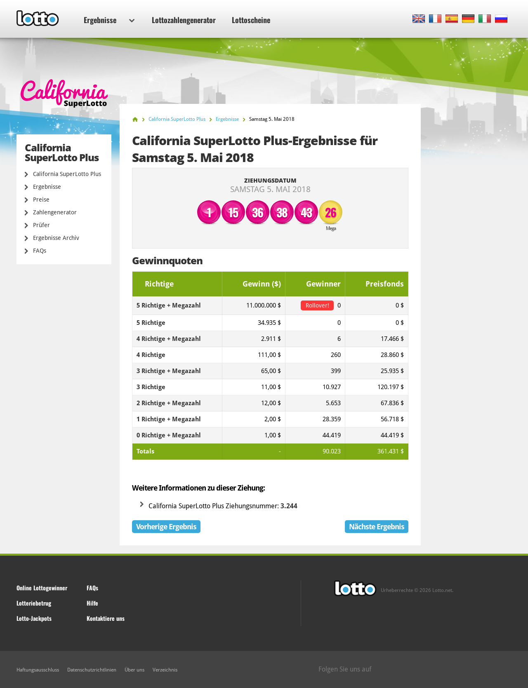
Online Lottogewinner (41, 587)
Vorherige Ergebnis (166, 526)
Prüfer (41, 225)
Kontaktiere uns (106, 618)
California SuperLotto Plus (67, 174)
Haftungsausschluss (37, 670)
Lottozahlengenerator (184, 19)
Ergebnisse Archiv (56, 238)
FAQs (39, 250)
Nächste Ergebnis (376, 526)
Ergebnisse (109, 19)
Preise (41, 199)
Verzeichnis (165, 670)
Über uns (134, 670)
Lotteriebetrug (33, 603)
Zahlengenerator (55, 212)
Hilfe (92, 603)
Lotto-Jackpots (34, 618)
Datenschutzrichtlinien (91, 670)
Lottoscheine (251, 19)
